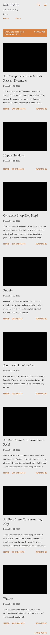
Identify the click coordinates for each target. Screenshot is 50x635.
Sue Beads (11, 5)
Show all (39, 31)
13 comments (18, 473)
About (18, 18)
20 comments (18, 244)
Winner (8, 598)
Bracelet (8, 290)
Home (6, 18)
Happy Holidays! (14, 155)
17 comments (18, 109)
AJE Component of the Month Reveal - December (22, 78)
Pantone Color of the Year (19, 365)
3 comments (18, 552)
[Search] (38, 4)
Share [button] (6, 109)
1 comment (17, 319)
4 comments (18, 169)
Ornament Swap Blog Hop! (20, 215)
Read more (41, 109)
